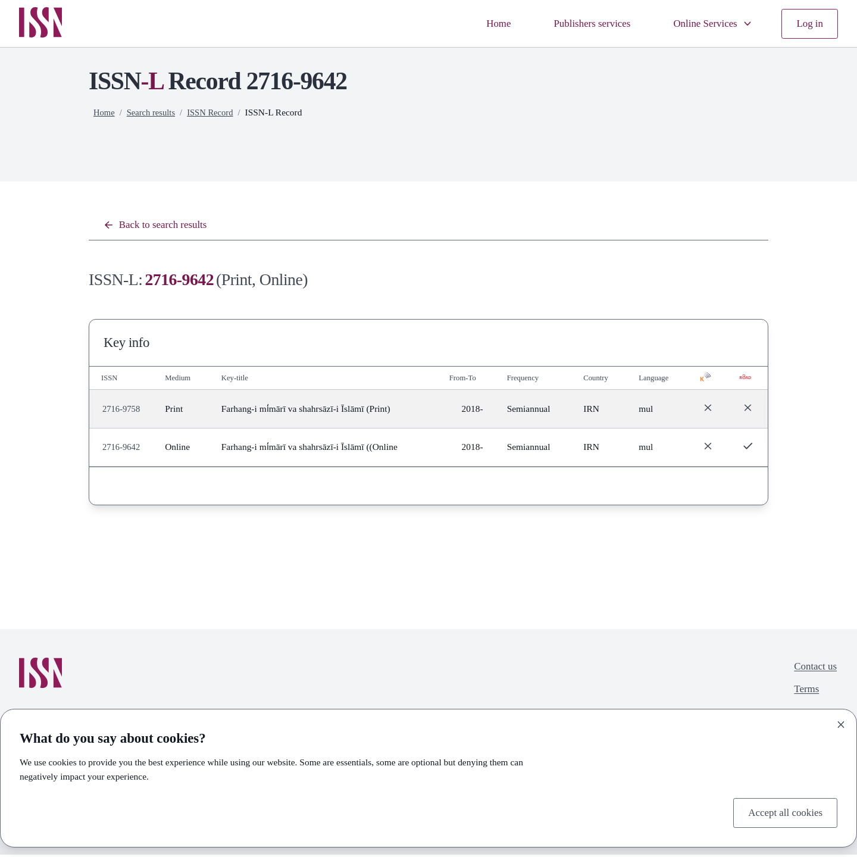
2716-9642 (122, 449)
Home (478, 23)
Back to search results (160, 226)
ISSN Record (216, 112)
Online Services (707, 23)
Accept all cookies (781, 811)
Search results (153, 112)
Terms (803, 694)
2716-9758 (122, 411)
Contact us (813, 670)
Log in (808, 23)
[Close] (841, 722)
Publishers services (577, 23)
